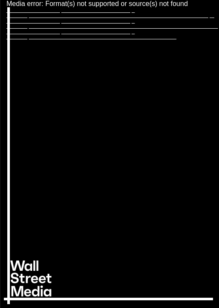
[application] (109, 154)
